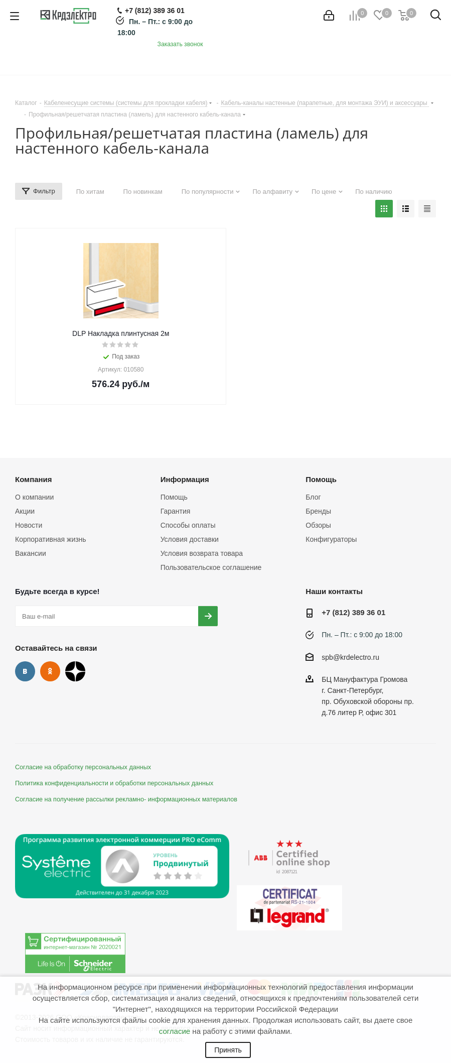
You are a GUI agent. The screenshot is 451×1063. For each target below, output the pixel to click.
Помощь (174, 497)
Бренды (318, 511)
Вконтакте (25, 671)
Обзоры (318, 525)
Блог (313, 497)
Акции (25, 511)
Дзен (75, 671)
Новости (28, 525)
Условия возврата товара (202, 553)
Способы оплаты (188, 525)
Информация (185, 479)
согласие (174, 1031)
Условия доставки (190, 539)
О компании (34, 497)
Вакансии (30, 553)
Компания (33, 479)
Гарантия (176, 511)
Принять (228, 1050)
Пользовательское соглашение (211, 567)
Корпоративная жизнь (50, 539)
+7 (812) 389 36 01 (353, 612)
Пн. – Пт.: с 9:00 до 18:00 (362, 635)
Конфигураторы (331, 539)
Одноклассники (50, 671)
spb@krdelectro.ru (350, 657)
